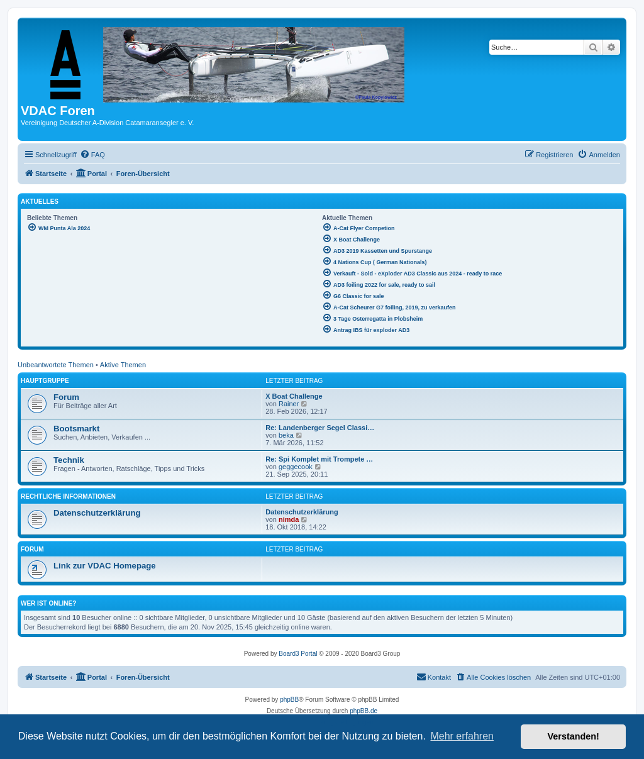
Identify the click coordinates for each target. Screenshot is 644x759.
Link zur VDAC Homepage (104, 565)
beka (286, 435)
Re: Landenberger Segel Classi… (319, 427)
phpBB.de (363, 710)
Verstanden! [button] (573, 736)
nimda (289, 519)
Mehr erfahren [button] (462, 736)
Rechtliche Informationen (68, 496)
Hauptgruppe (45, 380)
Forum (66, 397)
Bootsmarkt (76, 428)
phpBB (289, 699)
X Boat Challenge (293, 396)
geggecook (296, 466)
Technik (68, 460)
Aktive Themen (123, 364)
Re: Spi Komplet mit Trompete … (319, 459)
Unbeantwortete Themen (56, 364)
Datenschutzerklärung (97, 513)
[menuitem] (92, 154)
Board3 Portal (298, 653)
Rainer (289, 403)
